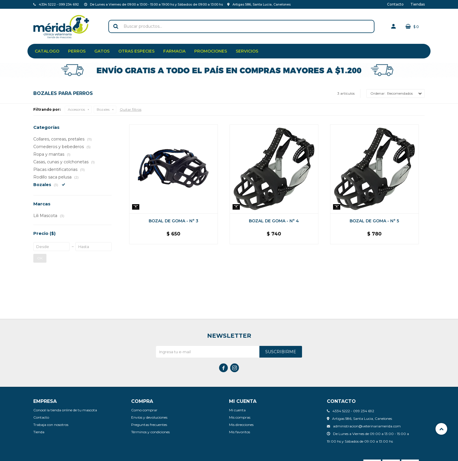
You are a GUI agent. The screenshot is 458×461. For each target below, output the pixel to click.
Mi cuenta (237, 410)
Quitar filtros (130, 109)
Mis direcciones (241, 424)
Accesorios (76, 109)
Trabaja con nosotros (50, 424)
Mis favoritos (239, 432)
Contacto (395, 4)
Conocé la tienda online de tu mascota (65, 410)
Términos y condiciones (150, 432)
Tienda (38, 432)
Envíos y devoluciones (149, 417)
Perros (77, 51)
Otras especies (136, 51)
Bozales (103, 109)
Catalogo (47, 51)
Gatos (102, 51)
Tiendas (417, 4)
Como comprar (144, 410)
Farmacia (174, 51)
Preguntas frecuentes (149, 424)
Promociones (210, 51)
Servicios (247, 51)
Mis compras (239, 417)
